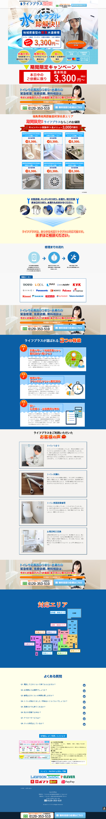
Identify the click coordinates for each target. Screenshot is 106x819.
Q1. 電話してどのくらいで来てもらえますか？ (38, 684)
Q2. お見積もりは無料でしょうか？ (34, 690)
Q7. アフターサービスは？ (30, 718)
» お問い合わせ (28, 788)
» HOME (22, 788)
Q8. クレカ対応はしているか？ (32, 723)
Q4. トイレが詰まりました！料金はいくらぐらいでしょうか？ (44, 701)
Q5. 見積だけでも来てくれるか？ (33, 707)
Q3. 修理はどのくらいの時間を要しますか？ (37, 695)
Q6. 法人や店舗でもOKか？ (31, 712)
